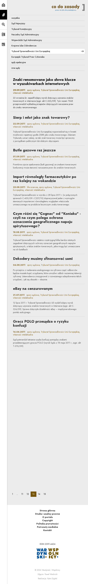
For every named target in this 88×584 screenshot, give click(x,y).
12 (29, 494)
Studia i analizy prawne (47, 513)
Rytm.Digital (52, 578)
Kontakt (47, 530)
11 (23, 494)
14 (40, 494)
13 (34, 494)
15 (45, 494)
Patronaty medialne (47, 527)
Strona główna (47, 510)
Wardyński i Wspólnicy (51, 570)
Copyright (47, 520)
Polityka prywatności (47, 523)
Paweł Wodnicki (51, 574)
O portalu (47, 517)
